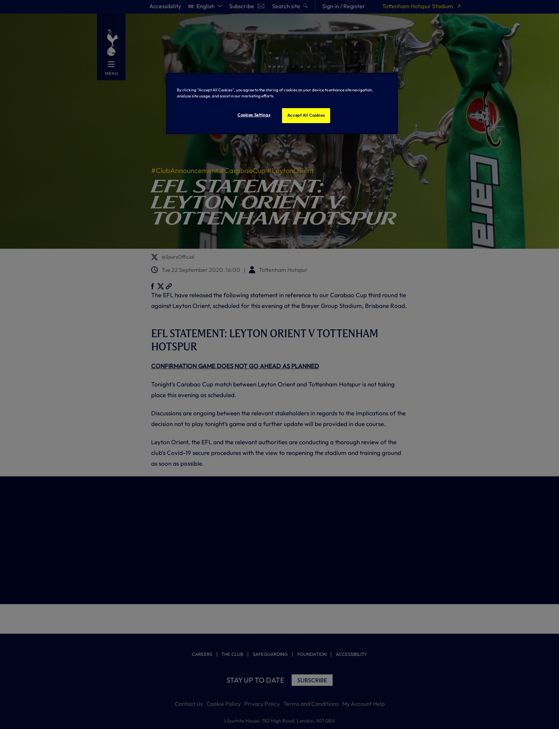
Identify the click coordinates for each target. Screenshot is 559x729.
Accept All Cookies (306, 115)
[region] (282, 103)
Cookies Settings (253, 114)
